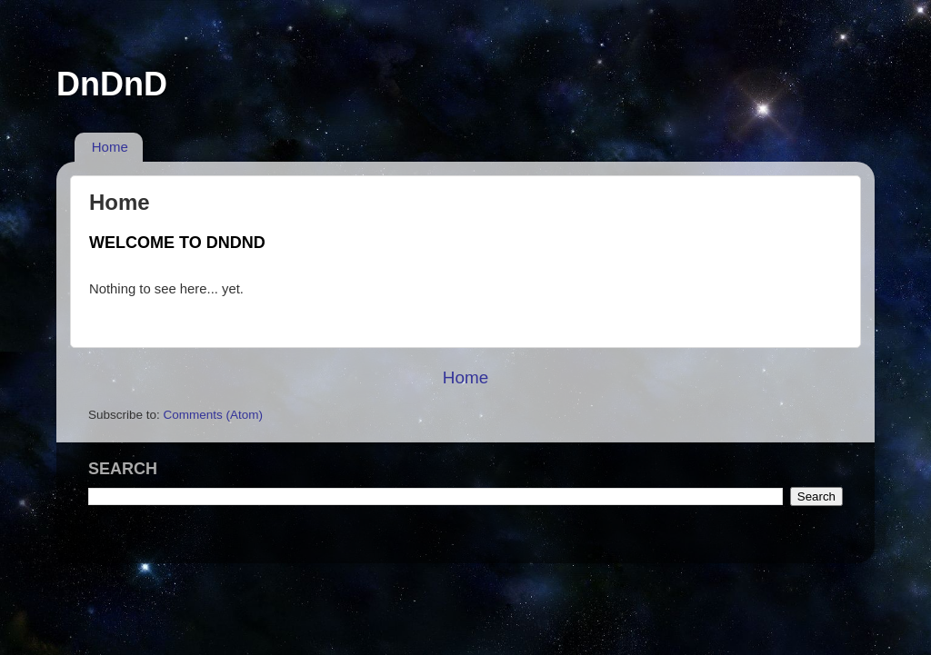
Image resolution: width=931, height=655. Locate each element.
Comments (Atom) (214, 415)
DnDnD (111, 84)
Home (110, 146)
